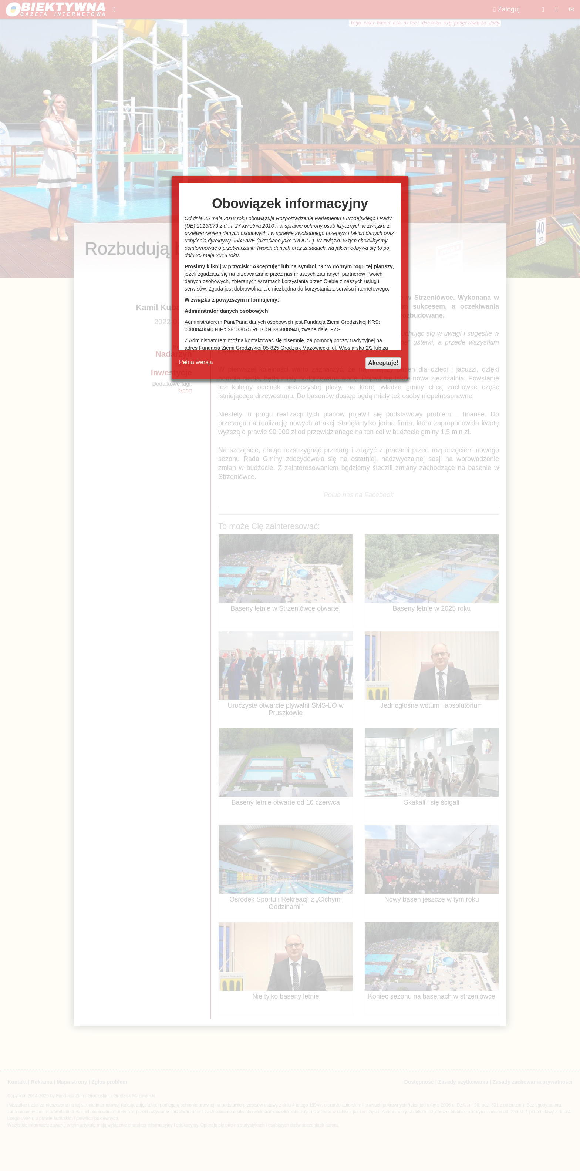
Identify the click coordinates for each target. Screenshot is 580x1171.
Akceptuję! (383, 363)
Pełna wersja (196, 362)
